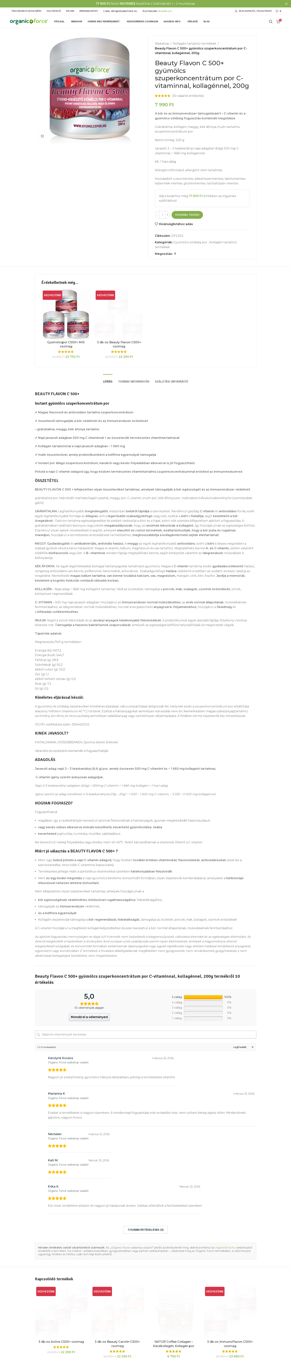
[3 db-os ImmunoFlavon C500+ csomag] (230, 1311)
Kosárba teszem (187, 214)
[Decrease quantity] (157, 215)
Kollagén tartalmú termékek (194, 43)
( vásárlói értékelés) (188, 96)
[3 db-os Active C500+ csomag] (61, 1311)
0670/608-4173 (165, 11)
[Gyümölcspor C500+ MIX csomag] (66, 314)
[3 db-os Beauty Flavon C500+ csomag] (119, 314)
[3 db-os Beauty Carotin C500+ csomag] (117, 1311)
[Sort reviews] (243, 1047)
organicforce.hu (225, 1247)
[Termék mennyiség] (162, 215)
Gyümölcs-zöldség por (190, 242)
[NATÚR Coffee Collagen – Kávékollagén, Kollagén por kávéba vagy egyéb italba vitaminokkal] (173, 1311)
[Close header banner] (286, 3)
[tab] (108, 380)
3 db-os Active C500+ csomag (61, 1341)
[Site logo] (29, 21)
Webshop (162, 43)
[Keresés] (270, 21)
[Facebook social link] (175, 253)
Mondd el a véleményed (89, 1017)
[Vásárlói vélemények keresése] (145, 1034)
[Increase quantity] (167, 215)
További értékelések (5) (146, 1229)
